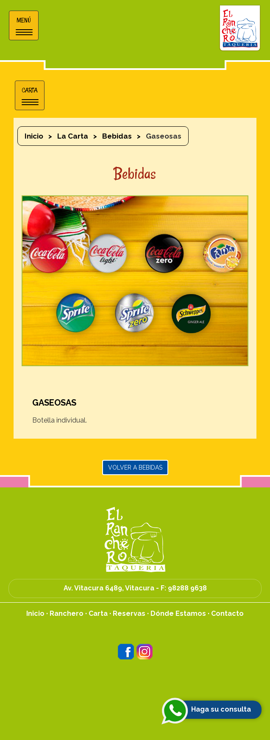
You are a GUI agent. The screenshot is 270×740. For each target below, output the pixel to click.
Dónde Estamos (178, 613)
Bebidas (117, 136)
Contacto (227, 613)
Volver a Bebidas (135, 467)
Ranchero (67, 613)
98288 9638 (187, 588)
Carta (98, 613)
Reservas (129, 613)
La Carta (72, 136)
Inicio (34, 136)
